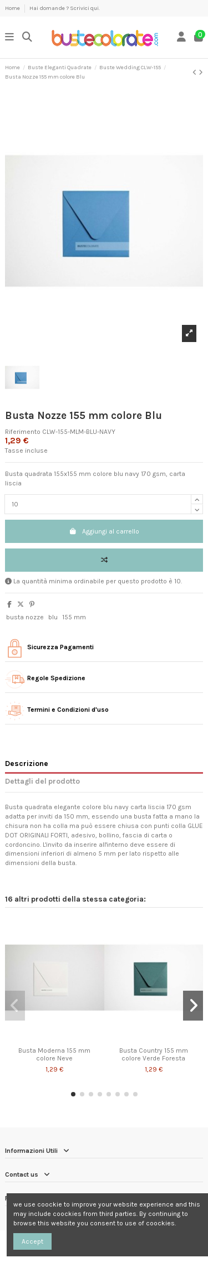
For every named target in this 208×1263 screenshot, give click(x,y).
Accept (32, 1241)
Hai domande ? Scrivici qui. (64, 8)
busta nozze (25, 617)
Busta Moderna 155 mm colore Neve (54, 1054)
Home (13, 8)
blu (53, 617)
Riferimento (22, 432)
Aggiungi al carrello (104, 531)
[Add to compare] (104, 560)
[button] (73, 1094)
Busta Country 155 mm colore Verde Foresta (153, 1054)
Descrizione (26, 763)
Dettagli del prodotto (42, 781)
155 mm (74, 617)
